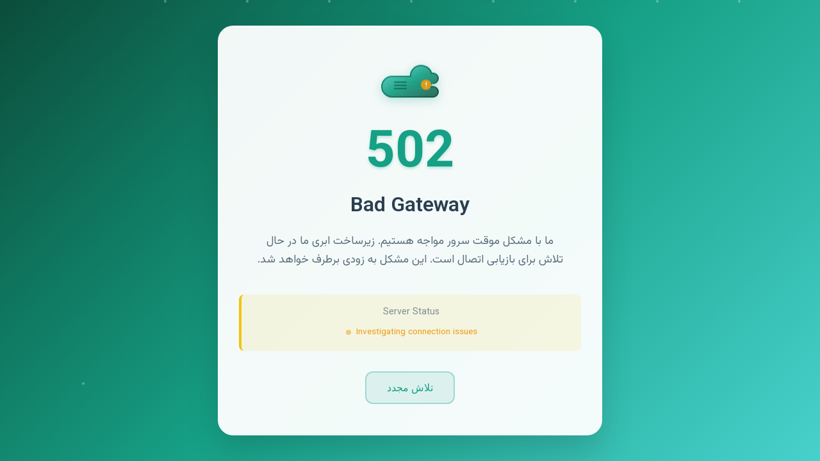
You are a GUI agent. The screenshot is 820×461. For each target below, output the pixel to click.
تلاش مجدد (410, 387)
